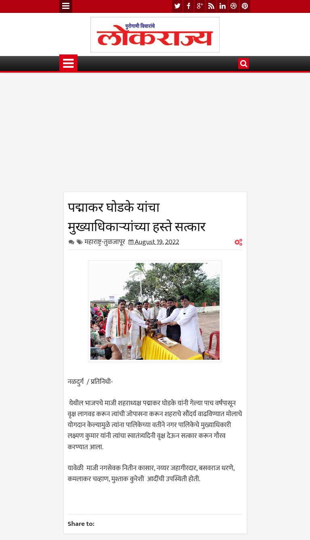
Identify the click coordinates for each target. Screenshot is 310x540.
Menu (65, 6)
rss (211, 6)
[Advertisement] (155, 135)
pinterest (245, 6)
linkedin (222, 6)
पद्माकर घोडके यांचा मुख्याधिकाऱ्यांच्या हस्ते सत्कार (136, 215)
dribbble (233, 6)
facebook (188, 6)
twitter (177, 6)
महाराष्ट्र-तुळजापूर (105, 242)
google (200, 6)
